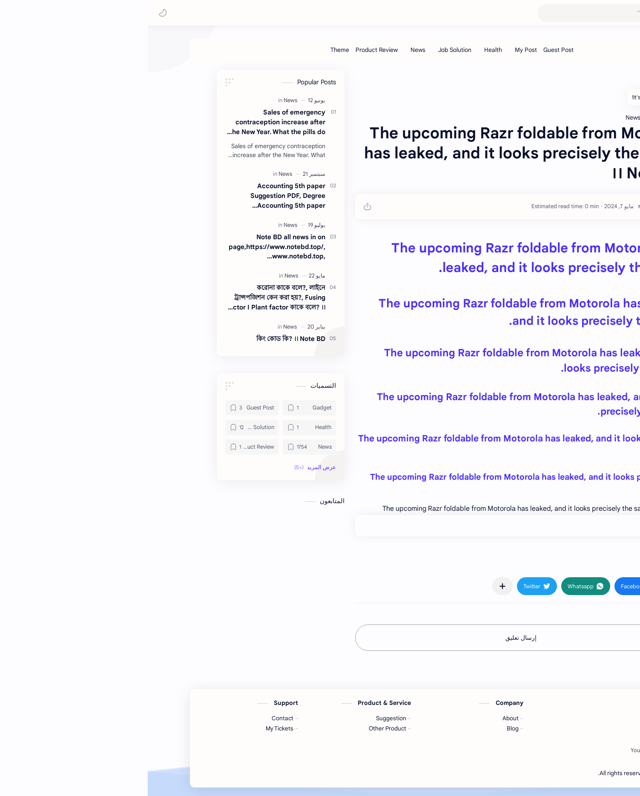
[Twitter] (518, 750)
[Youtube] (493, 750)
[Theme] (192, 50)
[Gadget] (161, 407)
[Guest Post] (411, 50)
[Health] (345, 50)
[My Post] (378, 50)
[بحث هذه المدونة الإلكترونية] (463, 13)
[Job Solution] (307, 50)
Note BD (518, 773)
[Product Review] (229, 50)
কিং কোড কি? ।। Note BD (143, 339)
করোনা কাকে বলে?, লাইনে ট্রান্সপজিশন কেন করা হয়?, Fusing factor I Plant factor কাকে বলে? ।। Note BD (128, 297)
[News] (270, 50)
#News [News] (525, 561)
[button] (15, 12)
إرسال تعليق (373, 637)
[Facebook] (545, 750)
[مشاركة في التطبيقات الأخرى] (354, 586)
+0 (507, 525)
